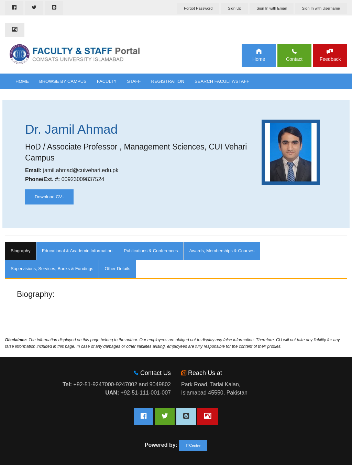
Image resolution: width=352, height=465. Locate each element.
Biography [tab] (21, 250)
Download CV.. (49, 196)
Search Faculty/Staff (222, 81)
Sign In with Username (321, 8)
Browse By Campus (63, 81)
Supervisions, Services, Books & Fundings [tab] (52, 268)
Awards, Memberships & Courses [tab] (221, 250)
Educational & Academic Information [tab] (77, 250)
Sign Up (234, 8)
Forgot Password (198, 8)
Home (258, 59)
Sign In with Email (271, 8)
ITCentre (193, 445)
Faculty (107, 81)
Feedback (330, 59)
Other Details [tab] (117, 268)
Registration (168, 81)
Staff (134, 81)
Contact (294, 59)
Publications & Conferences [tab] (151, 250)
